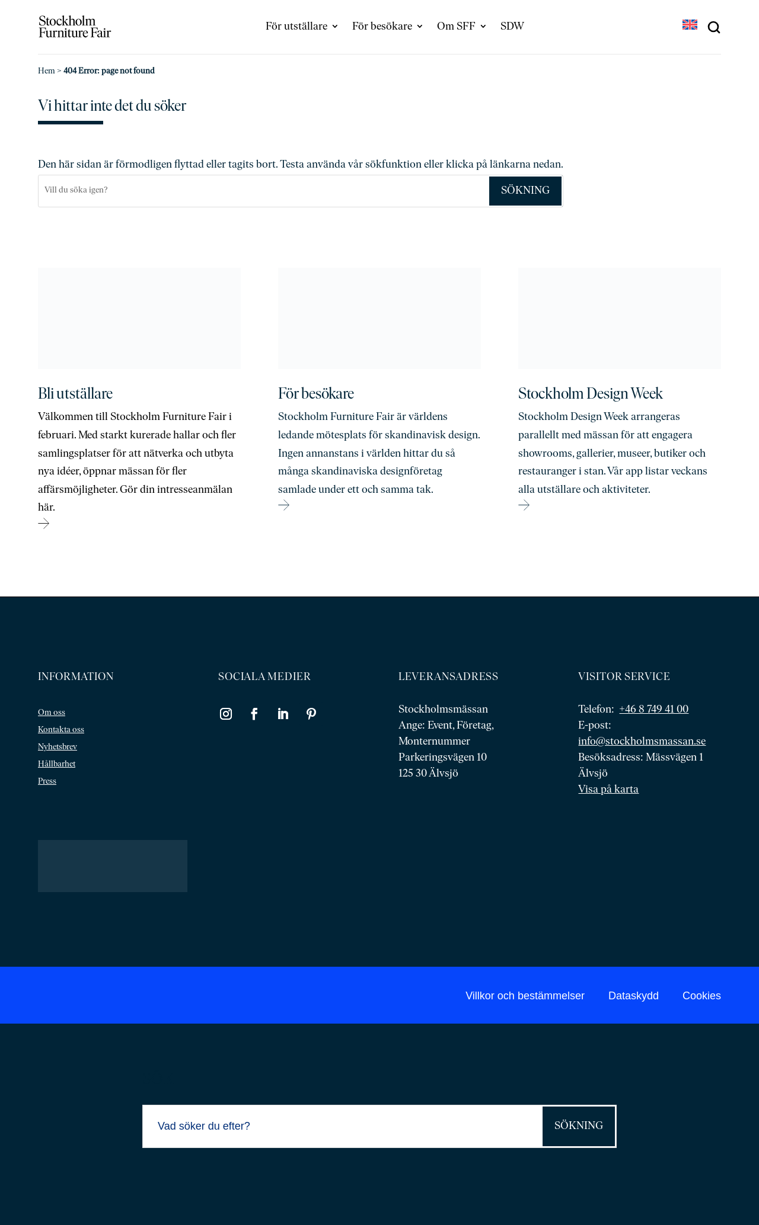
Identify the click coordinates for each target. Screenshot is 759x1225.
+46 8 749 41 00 (653, 710)
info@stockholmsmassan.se (642, 742)
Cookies (702, 996)
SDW (512, 27)
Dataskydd (633, 996)
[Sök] (263, 191)
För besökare (382, 27)
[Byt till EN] (690, 26)
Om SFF (456, 27)
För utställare (296, 27)
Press (47, 781)
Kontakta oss (61, 730)
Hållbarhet (56, 764)
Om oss (51, 712)
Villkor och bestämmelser (525, 996)
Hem (46, 71)
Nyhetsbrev (57, 747)
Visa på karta (608, 790)
